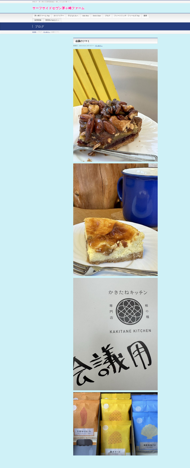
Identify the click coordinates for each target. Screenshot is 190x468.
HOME (34, 32)
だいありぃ (46, 32)
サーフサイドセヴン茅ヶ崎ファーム (58, 8)
